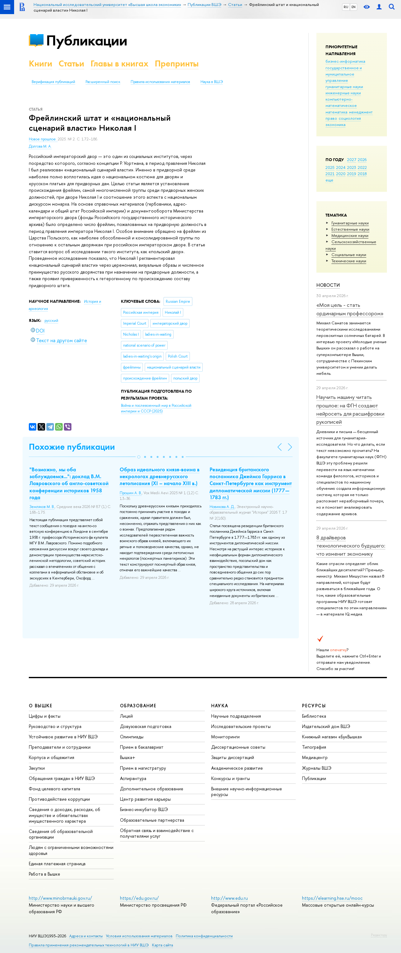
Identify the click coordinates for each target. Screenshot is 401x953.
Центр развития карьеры (145, 799)
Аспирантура (133, 778)
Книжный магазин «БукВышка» (332, 737)
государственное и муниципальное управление (343, 74)
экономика (335, 124)
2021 (330, 173)
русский (51, 320)
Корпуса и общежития (51, 757)
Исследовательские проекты (241, 726)
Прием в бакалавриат (142, 747)
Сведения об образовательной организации (61, 834)
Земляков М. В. (42, 506)
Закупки (37, 768)
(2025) (156, 408)
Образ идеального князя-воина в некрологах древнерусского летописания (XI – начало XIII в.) (160, 476)
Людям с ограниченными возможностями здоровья (71, 850)
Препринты (177, 63)
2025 (330, 167)
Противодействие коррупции (59, 799)
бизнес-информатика (345, 61)
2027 (351, 159)
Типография (314, 747)
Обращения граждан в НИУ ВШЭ (62, 778)
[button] (139, 457)
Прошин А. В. (131, 492)
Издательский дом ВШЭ (326, 726)
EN (354, 7)
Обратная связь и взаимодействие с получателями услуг (157, 833)
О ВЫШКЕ (41, 706)
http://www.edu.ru (229, 898)
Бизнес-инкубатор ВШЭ (144, 809)
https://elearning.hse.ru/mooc (332, 898)
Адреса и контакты (86, 936)
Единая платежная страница (57, 864)
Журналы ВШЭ (316, 768)
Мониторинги (225, 737)
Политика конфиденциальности (204, 936)
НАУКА (219, 706)
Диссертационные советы (238, 747)
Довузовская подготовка (145, 726)
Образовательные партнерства (152, 820)
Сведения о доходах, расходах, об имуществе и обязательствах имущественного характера (64, 815)
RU (346, 7)
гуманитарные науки (344, 86)
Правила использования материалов (160, 81)
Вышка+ (127, 757)
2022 (362, 167)
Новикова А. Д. (222, 506)
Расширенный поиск (103, 81)
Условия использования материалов (139, 936)
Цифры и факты (44, 716)
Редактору (379, 935)
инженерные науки (343, 93)
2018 (362, 173)
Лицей (126, 716)
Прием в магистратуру (143, 768)
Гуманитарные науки (350, 223)
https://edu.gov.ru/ (139, 898)
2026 (362, 159)
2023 (351, 167)
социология (350, 118)
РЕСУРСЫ (314, 706)
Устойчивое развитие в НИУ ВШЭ (63, 737)
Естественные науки (350, 229)
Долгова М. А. (40, 146)
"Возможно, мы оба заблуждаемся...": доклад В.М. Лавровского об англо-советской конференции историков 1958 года (69, 483)
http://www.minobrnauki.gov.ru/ (60, 898)
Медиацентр (315, 757)
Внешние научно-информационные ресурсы (246, 791)
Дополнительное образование (151, 789)
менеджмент (361, 112)
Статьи (71, 63)
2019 (351, 173)
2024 (341, 167)
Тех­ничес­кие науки (348, 261)
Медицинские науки (349, 235)
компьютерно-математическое (341, 102)
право (331, 118)
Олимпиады (131, 737)
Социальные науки (348, 254)
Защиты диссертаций (232, 757)
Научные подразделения (236, 716)
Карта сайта (162, 945)
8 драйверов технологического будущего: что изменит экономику (350, 546)
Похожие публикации (72, 446)
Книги (40, 63)
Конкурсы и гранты (230, 778)
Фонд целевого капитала (54, 789)
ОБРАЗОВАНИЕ (138, 706)
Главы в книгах (119, 63)
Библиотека (314, 716)
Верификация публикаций (53, 81)
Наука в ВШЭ (211, 81)
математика (336, 112)
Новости (328, 285)
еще (329, 180)
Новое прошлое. (43, 139)
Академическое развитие (237, 768)
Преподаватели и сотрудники (60, 747)
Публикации (86, 40)
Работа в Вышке (44, 874)
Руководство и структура (55, 726)
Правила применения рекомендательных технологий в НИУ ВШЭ (89, 945)
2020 (341, 173)
